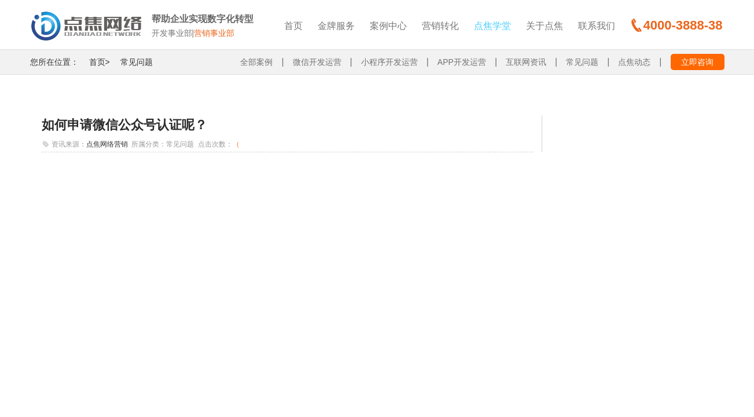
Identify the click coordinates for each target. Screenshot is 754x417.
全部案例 (256, 62)
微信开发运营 (317, 62)
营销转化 (440, 26)
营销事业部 (214, 33)
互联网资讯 (526, 62)
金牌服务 (336, 26)
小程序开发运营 (389, 62)
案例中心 (388, 26)
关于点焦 (544, 26)
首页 (293, 26)
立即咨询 (697, 62)
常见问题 (136, 62)
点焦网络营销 (107, 144)
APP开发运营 (461, 62)
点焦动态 (634, 62)
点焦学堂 (492, 26)
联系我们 (596, 26)
